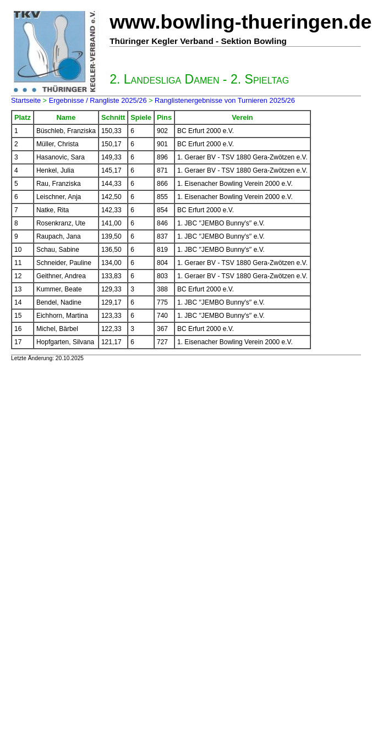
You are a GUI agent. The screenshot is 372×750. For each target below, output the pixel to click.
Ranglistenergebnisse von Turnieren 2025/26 (225, 100)
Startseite (26, 100)
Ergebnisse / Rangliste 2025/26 (98, 100)
